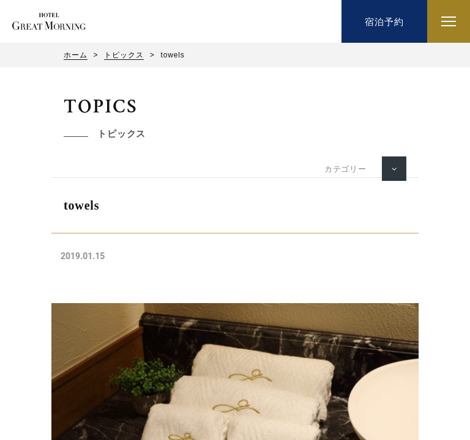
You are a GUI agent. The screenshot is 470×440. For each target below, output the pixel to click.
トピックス (123, 55)
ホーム (76, 55)
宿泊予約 (384, 21)
